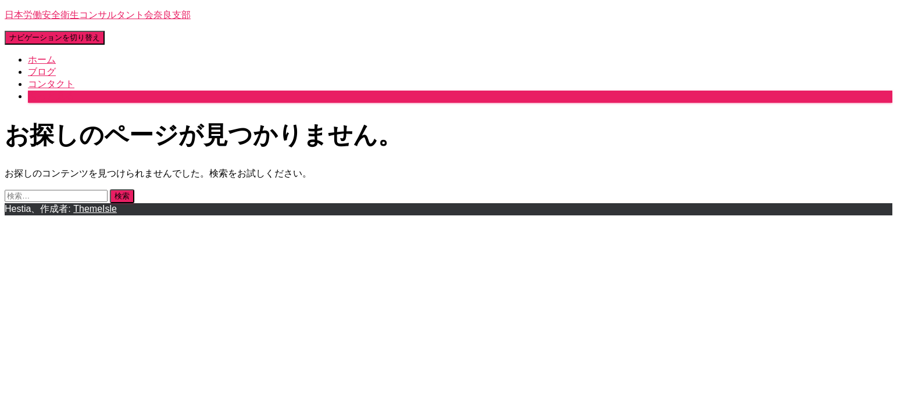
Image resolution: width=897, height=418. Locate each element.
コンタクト (51, 84)
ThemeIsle (95, 209)
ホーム (42, 59)
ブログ (42, 72)
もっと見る (51, 96)
